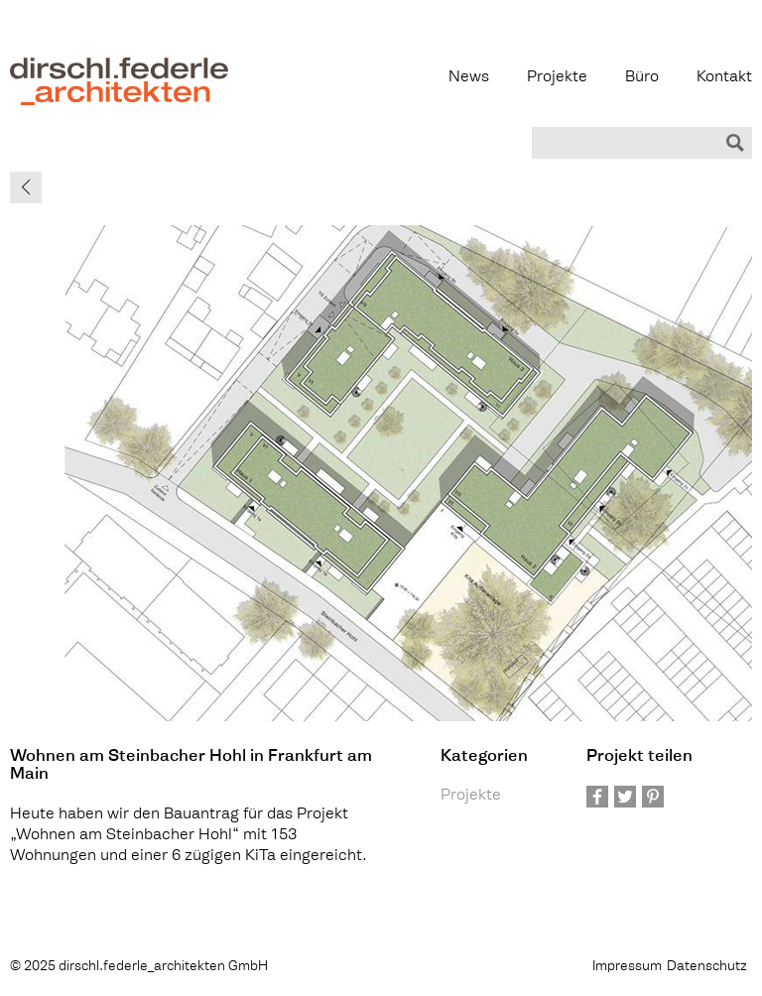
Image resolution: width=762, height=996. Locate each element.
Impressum (627, 966)
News (468, 77)
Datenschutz (707, 966)
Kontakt (724, 77)
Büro (642, 77)
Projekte (557, 77)
